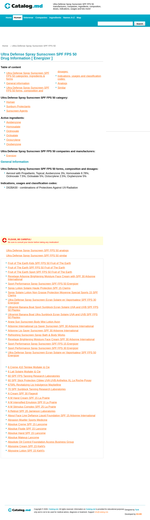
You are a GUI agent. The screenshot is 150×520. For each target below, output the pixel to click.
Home (9, 17)
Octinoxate (12, 131)
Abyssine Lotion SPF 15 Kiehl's (26, 450)
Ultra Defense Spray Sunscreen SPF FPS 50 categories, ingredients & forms (27, 76)
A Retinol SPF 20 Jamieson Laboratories (31, 411)
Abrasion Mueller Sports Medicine (27, 419)
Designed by (132, 510)
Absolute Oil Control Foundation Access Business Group (41, 441)
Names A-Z (69, 17)
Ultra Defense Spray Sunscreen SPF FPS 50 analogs (37, 250)
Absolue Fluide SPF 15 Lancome (27, 428)
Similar (62, 87)
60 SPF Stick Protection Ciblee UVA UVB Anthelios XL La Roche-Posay (49, 380)
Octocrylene (13, 139)
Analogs (62, 83)
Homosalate (13, 126)
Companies (41, 17)
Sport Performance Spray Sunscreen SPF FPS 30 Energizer (43, 348)
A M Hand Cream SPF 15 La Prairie (29, 398)
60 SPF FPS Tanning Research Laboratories (34, 376)
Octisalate (12, 135)
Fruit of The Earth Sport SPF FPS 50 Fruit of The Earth (40, 272)
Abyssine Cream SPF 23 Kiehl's (26, 446)
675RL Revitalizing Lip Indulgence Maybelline (34, 384)
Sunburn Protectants (18, 106)
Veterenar (28, 17)
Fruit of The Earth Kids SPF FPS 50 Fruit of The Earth (39, 263)
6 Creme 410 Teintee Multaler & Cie (29, 367)
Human (17, 17)
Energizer (11, 155)
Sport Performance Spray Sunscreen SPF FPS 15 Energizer (43, 343)
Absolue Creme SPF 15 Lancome (27, 424)
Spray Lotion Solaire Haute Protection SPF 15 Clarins (39, 288)
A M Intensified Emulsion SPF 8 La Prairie (32, 402)
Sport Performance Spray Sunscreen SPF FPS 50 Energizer (43, 283)
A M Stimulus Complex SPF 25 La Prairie (32, 406)
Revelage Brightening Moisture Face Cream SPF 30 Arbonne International (51, 339)
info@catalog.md (101, 512)
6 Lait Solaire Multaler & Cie (24, 371)
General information (17, 83)
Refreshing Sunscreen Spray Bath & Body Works (36, 335)
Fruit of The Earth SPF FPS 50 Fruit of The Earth (36, 267)
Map (79, 17)
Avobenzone (13, 122)
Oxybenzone (13, 144)
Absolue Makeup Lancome (23, 437)
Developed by (133, 514)
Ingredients (55, 17)
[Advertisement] (75, 34)
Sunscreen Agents (17, 110)
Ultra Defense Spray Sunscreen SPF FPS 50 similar (36, 255)
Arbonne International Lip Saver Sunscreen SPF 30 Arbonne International (51, 326)
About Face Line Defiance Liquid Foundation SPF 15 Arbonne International (51, 415)
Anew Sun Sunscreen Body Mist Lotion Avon (34, 321)
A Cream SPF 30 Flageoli (23, 393)
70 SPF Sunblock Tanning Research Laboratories (37, 389)
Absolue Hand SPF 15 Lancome (27, 433)
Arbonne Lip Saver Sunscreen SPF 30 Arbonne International (43, 330)
